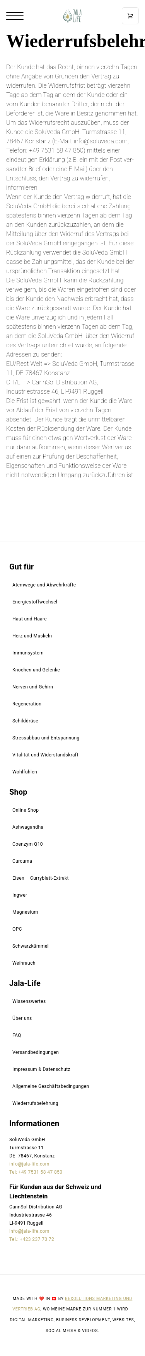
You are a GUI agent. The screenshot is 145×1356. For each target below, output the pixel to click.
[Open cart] (130, 15)
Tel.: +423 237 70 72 (31, 1239)
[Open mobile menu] (15, 16)
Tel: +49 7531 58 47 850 (35, 1172)
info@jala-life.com (29, 1164)
